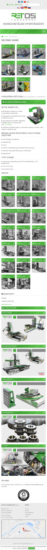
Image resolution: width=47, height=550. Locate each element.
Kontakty (10, 4)
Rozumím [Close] (31, 548)
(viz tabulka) (8, 124)
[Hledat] (40, 4)
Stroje (6, 36)
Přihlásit (18, 4)
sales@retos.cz (6, 304)
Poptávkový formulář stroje (14, 102)
